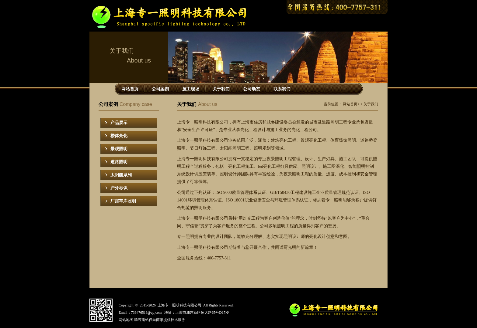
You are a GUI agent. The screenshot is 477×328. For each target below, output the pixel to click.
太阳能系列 (121, 175)
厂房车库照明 (123, 201)
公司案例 (160, 89)
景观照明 (118, 149)
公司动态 (251, 89)
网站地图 (126, 320)
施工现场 (190, 89)
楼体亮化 (118, 136)
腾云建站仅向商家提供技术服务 (159, 320)
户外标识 (118, 188)
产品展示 (118, 122)
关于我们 (221, 89)
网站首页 (129, 89)
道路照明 (118, 162)
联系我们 (282, 89)
